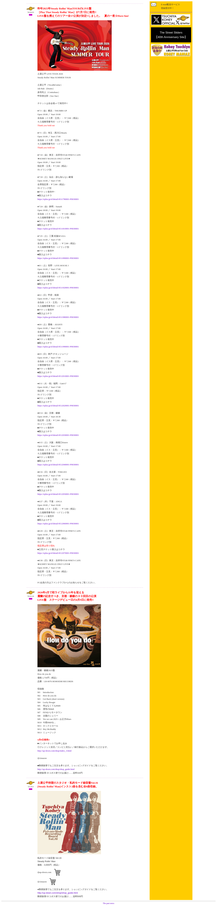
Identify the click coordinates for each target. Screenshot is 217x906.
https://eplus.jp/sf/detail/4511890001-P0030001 (58, 258)
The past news (108, 903)
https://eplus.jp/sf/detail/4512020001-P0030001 (58, 405)
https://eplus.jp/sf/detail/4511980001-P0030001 (58, 317)
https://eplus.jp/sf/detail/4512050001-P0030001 (58, 494)
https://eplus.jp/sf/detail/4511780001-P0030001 (58, 199)
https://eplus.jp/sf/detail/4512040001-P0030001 (58, 464)
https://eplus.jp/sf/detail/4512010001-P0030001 (58, 376)
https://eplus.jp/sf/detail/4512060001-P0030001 (58, 523)
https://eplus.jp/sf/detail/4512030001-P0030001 (58, 435)
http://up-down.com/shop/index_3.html (54, 750)
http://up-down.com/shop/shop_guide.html (56, 769)
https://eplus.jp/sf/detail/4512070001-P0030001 (58, 553)
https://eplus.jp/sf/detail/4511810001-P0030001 (58, 228)
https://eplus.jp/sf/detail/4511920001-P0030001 (58, 287)
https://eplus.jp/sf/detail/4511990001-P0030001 (58, 346)
